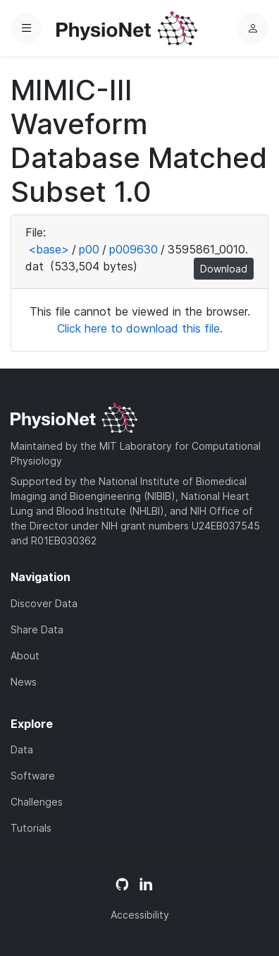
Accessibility (140, 915)
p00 (89, 249)
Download (223, 269)
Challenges (37, 802)
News (24, 682)
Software (33, 776)
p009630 (133, 249)
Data (22, 749)
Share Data (37, 629)
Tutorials (31, 828)
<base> (48, 249)
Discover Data (44, 603)
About (25, 656)
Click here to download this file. (140, 328)
